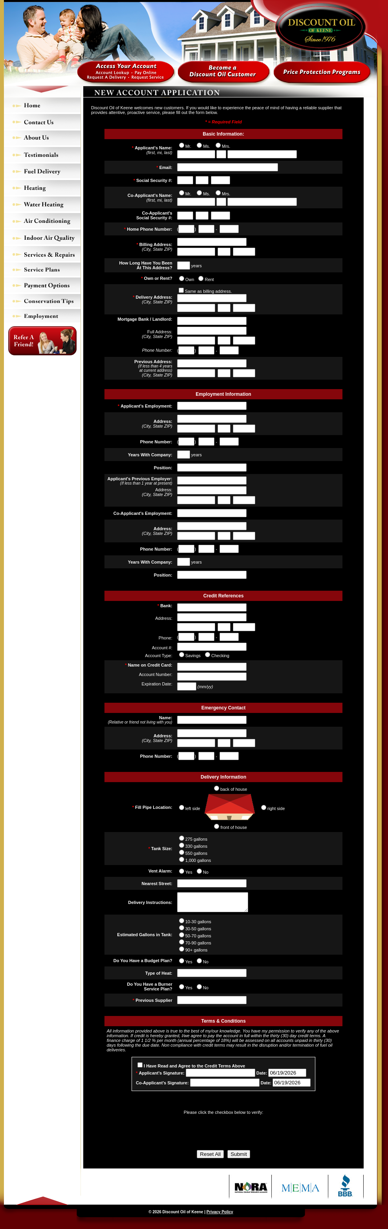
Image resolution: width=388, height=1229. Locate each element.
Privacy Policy (220, 1215)
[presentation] (223, 1133)
